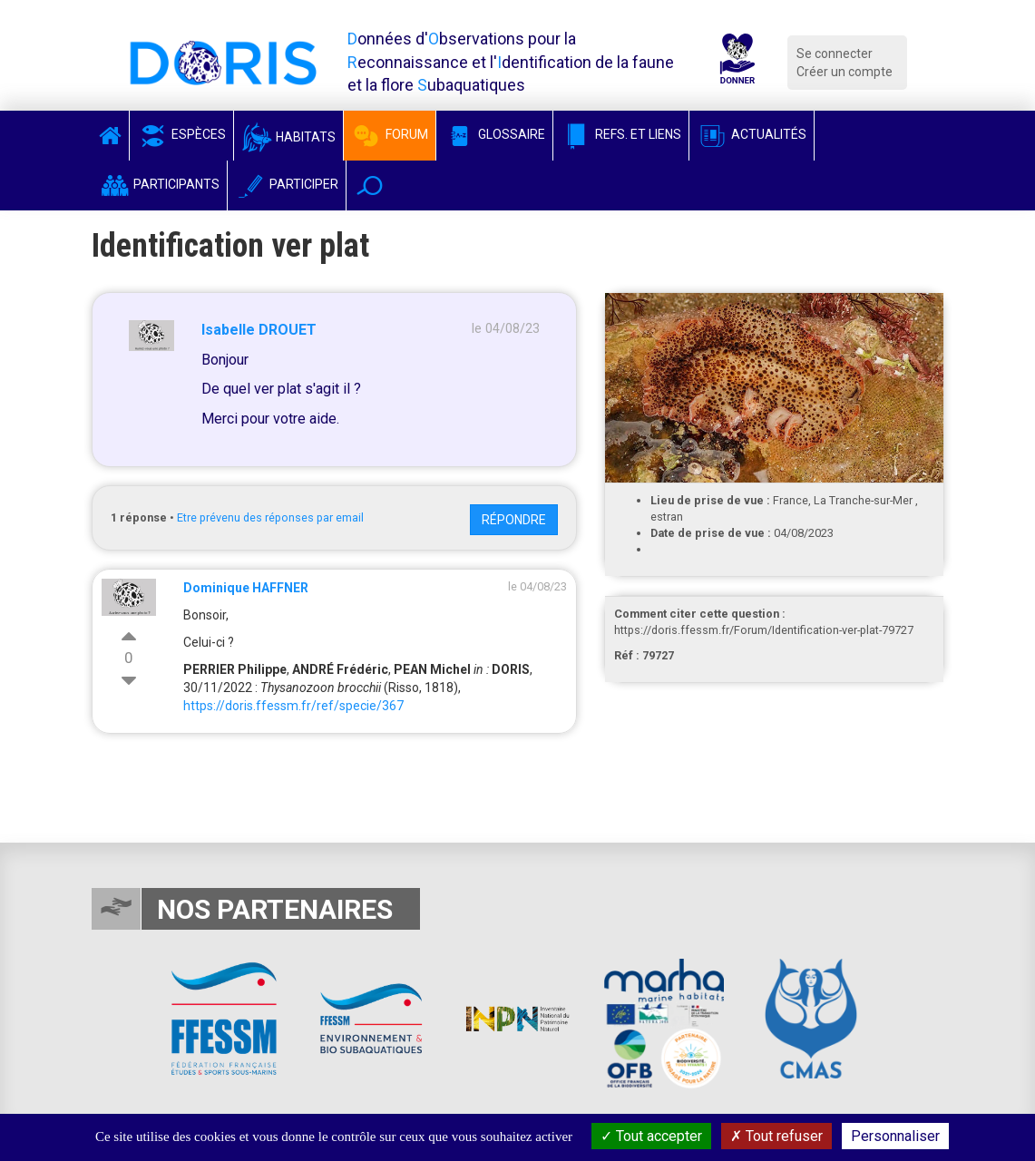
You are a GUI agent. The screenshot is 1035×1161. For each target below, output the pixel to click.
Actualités (751, 134)
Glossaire (494, 134)
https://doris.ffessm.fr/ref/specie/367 (293, 705)
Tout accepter (651, 1136)
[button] (370, 185)
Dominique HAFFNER (245, 587)
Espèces (181, 134)
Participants (159, 184)
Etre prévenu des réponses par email (270, 517)
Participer (286, 184)
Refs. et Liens (621, 134)
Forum (389, 134)
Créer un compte (844, 71)
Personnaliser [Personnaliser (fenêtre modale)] (895, 1136)
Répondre (514, 519)
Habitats (288, 137)
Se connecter (834, 53)
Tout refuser (776, 1136)
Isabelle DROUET (259, 329)
